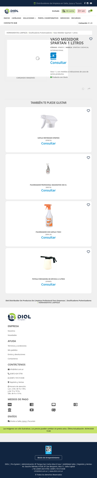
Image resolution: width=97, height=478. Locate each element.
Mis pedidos (12, 350)
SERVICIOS (64, 18)
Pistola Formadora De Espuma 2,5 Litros (48, 279)
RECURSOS (76, 18)
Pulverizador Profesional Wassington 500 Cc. (48, 185)
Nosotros (11, 331)
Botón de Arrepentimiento (48, 457)
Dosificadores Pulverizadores (40, 33)
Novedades (12, 335)
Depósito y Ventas (16, 382)
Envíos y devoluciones (16, 354)
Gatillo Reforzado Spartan (48, 138)
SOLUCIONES (29, 18)
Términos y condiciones (17, 346)
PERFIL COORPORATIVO (48, 18)
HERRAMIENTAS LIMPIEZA (17, 33)
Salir (83, 11)
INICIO (7, 18)
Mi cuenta (70, 11)
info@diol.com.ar (17, 369)
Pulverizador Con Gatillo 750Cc (48, 232)
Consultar (58, 62)
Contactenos (13, 358)
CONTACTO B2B (10, 23)
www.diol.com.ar (56, 471)
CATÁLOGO (16, 18)
